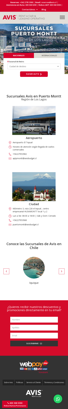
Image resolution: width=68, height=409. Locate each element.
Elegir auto (34, 74)
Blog (44, 9)
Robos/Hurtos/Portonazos (15, 404)
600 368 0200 (30, 5)
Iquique (34, 282)
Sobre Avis (8, 382)
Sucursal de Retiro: (16, 61)
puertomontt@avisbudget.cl (26, 224)
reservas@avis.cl (49, 2)
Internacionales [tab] (49, 55)
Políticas (19, 382)
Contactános (30, 9)
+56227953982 (20, 154)
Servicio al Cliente (33, 382)
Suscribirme (34, 343)
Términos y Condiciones (54, 382)
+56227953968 (20, 220)
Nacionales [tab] (18, 55)
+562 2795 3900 (26, 2)
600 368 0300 (55, 5)
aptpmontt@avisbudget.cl (25, 158)
